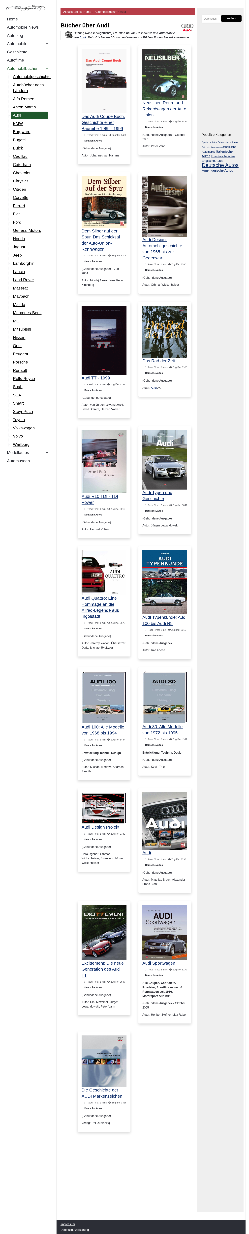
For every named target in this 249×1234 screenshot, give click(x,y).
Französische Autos (223, 156)
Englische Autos (212, 160)
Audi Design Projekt (101, 827)
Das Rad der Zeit (159, 360)
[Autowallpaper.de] (26, 8)
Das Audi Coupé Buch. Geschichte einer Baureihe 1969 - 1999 (103, 122)
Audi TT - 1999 (96, 377)
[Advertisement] (128, 1180)
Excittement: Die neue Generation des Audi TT (103, 969)
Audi (83, 37)
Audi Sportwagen (159, 963)
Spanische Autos (209, 142)
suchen (231, 18)
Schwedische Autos (228, 142)
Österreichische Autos (212, 147)
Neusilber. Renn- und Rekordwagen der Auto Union (165, 108)
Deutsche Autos (93, 140)
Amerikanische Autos (217, 170)
